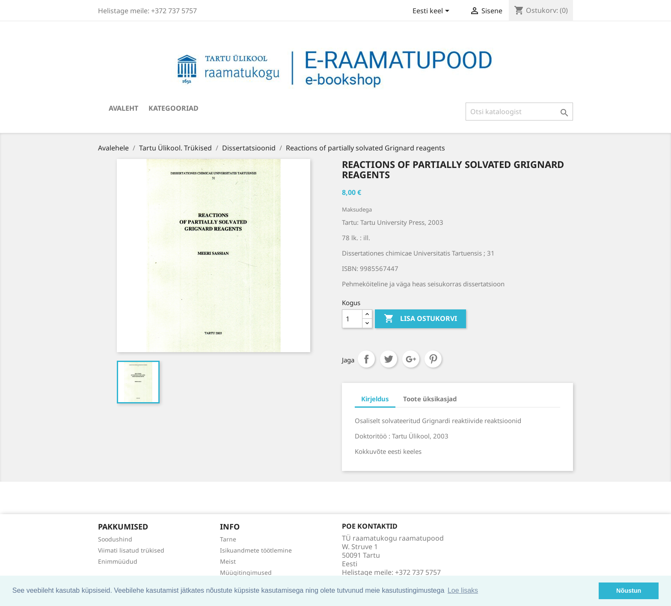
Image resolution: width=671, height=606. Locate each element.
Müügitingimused (246, 572)
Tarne (228, 539)
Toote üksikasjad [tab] (430, 398)
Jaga (366, 359)
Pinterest (433, 359)
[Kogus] (352, 318)
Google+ (410, 359)
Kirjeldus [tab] (375, 398)
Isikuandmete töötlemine (256, 550)
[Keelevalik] (432, 11)
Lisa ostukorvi (420, 318)
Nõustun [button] (628, 590)
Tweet (388, 359)
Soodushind (115, 539)
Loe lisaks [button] (463, 590)
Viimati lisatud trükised (131, 550)
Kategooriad (173, 108)
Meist (228, 561)
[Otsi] (519, 112)
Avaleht (123, 108)
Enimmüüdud (117, 561)
